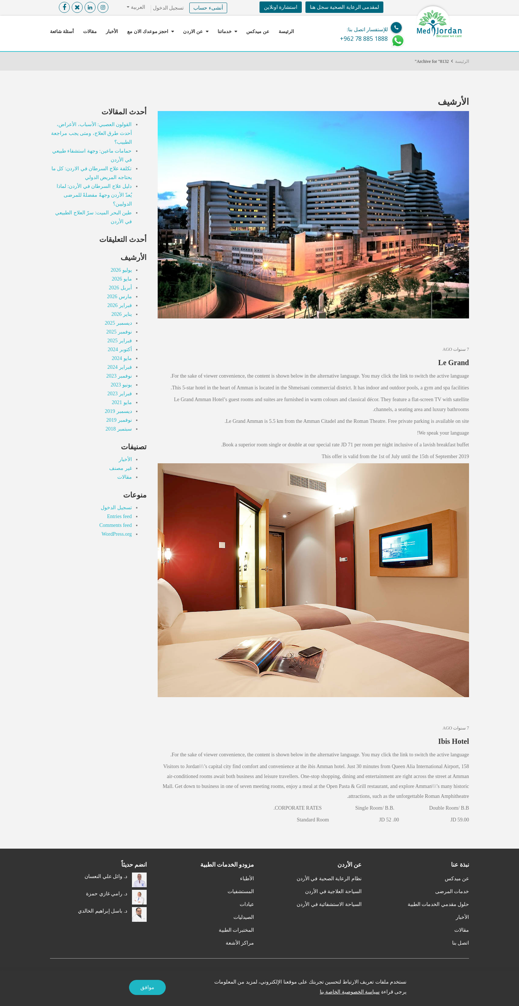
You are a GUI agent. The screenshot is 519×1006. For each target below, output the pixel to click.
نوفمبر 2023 (119, 376)
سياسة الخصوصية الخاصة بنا (350, 992)
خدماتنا (225, 31)
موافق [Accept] (147, 987)
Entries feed (119, 516)
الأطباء (247, 878)
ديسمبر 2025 (118, 323)
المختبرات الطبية (236, 930)
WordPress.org (116, 534)
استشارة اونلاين (281, 7)
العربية (137, 7)
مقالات (90, 31)
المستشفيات (241, 891)
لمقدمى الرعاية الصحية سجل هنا (344, 7)
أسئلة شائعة (62, 31)
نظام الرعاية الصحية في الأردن (329, 878)
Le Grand (453, 362)
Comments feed (115, 525)
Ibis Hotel (453, 741)
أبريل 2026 (120, 287)
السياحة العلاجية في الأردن (333, 891)
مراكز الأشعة (240, 943)
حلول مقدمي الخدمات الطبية (438, 904)
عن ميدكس (257, 31)
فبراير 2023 (119, 393)
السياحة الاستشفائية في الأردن (329, 904)
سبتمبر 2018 (118, 429)
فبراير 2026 (119, 305)
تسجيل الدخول (168, 8)
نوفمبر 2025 (119, 332)
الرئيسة (286, 31)
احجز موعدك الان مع (147, 31)
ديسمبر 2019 (118, 411)
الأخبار (112, 31)
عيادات (247, 904)
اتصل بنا (460, 943)
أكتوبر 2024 (120, 349)
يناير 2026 (121, 314)
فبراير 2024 (119, 367)
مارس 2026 (119, 296)
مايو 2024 (122, 358)
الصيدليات (243, 917)
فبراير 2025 (119, 340)
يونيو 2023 (121, 385)
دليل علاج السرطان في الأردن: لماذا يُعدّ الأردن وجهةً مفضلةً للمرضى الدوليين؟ (94, 195)
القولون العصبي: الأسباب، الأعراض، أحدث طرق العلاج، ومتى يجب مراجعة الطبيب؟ (91, 133)
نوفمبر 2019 (119, 420)
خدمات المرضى (452, 891)
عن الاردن (193, 31)
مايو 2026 (122, 279)
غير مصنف (120, 468)
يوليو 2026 (121, 270)
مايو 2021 (122, 402)
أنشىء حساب (208, 8)
